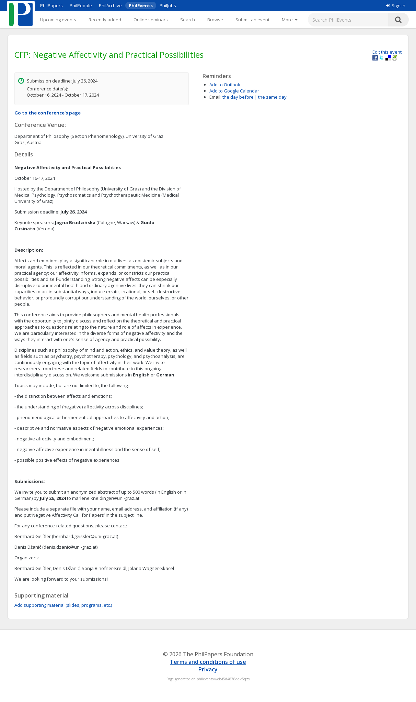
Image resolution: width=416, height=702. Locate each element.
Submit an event (252, 20)
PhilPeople (81, 5)
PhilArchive (110, 5)
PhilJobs (168, 5)
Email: (215, 97)
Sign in (395, 5)
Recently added (105, 20)
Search (187, 20)
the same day (272, 97)
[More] (289, 19)
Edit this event (387, 52)
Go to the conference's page (47, 113)
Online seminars (151, 20)
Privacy (208, 669)
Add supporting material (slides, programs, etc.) (63, 605)
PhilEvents (141, 5)
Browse (215, 20)
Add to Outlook (224, 84)
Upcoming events (58, 20)
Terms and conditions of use (208, 662)
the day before (238, 97)
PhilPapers (51, 5)
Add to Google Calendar (234, 91)
